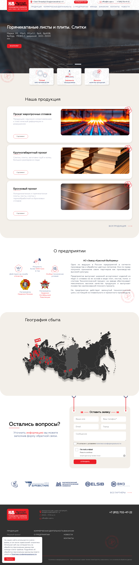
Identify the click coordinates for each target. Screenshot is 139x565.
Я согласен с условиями (99, 443)
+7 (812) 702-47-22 (123, 2)
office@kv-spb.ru (108, 2)
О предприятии (42, 535)
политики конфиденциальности (108, 443)
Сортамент (21, 136)
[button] (61, 64)
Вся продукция (117, 226)
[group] (14, 484)
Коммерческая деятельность (49, 531)
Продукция (12, 531)
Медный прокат (14, 535)
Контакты (69, 538)
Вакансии (69, 531)
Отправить (85, 461)
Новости (68, 535)
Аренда (37, 538)
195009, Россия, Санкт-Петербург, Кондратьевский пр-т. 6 (55, 511)
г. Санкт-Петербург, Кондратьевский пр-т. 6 (48, 2)
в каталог (14, 46)
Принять (9, 559)
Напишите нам (81, 2)
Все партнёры (118, 493)
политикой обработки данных (122, 559)
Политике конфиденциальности (24, 554)
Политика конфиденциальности (58, 559)
